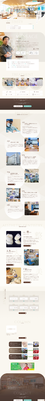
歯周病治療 (22, 91)
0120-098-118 (40, 1)
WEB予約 (34, 1)
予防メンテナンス (36, 94)
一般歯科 (8, 92)
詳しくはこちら (20, 56)
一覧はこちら (30, 23)
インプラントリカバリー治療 (22, 94)
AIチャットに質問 (42, 400)
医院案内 (21, 1)
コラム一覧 (23, 337)
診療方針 (24, 1)
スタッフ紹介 (27, 1)
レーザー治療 (9, 94)
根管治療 (36, 92)
